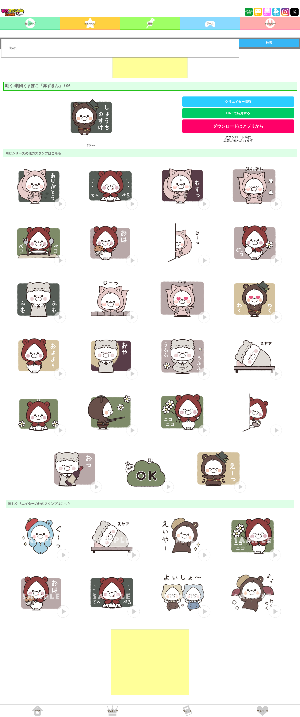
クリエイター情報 (238, 102)
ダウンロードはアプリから (238, 126)
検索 (269, 43)
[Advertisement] (150, 66)
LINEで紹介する (238, 113)
